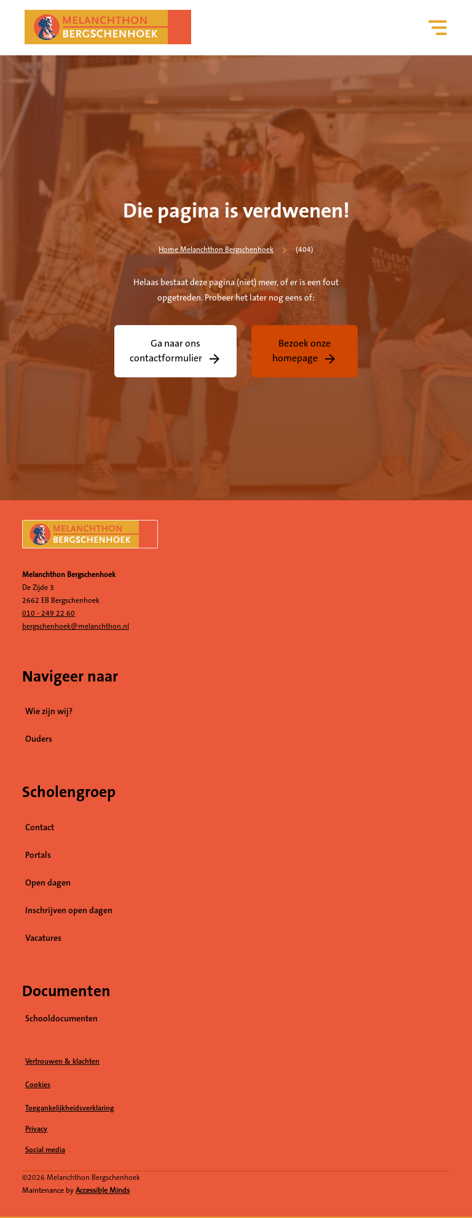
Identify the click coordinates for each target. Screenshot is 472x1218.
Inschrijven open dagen (68, 911)
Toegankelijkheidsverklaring (69, 1108)
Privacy (36, 1129)
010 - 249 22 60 (48, 614)
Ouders (38, 739)
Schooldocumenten (61, 1019)
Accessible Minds (103, 1191)
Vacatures (97, 937)
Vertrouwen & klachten (62, 1062)
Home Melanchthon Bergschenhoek (216, 250)
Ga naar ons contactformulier (166, 351)
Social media (92, 1150)
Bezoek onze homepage (301, 351)
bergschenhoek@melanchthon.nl (75, 627)
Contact (39, 828)
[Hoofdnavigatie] (438, 28)
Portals (38, 855)
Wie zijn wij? (49, 712)
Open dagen (48, 883)
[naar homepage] (236, 539)
